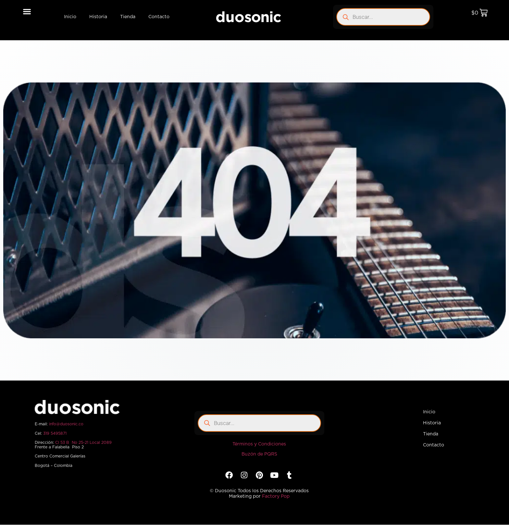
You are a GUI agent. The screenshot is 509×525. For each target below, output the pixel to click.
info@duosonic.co (66, 424)
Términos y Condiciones (259, 444)
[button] (27, 11)
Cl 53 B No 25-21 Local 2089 (83, 442)
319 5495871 (55, 433)
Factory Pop (276, 496)
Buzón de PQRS (259, 454)
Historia (98, 17)
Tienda (127, 17)
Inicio (70, 17)
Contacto (158, 17)
